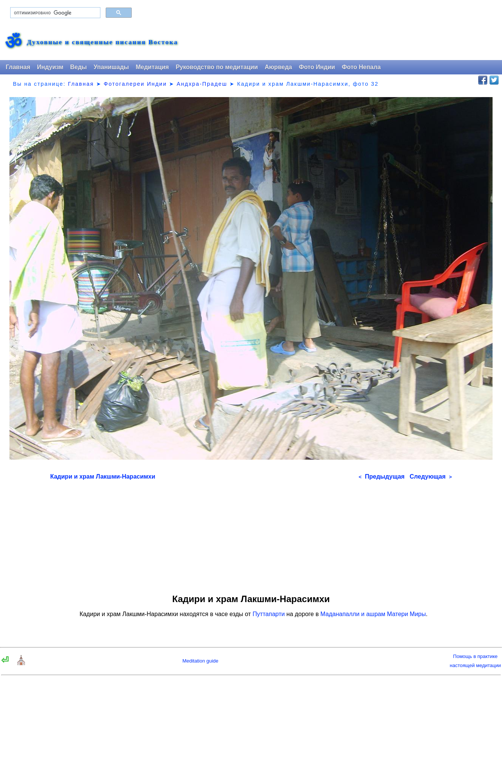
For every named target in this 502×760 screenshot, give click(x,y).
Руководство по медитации (217, 67)
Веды (78, 67)
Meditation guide (200, 661)
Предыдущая (382, 476)
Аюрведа (278, 67)
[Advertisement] (251, 534)
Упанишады (111, 67)
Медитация (152, 67)
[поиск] (54, 12)
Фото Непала (361, 67)
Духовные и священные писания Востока (102, 42)
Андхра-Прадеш (202, 84)
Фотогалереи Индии (135, 84)
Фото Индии (317, 67)
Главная (18, 67)
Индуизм (50, 67)
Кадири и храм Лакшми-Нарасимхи (102, 476)
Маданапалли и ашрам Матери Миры (373, 614)
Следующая (431, 476)
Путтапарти (269, 614)
